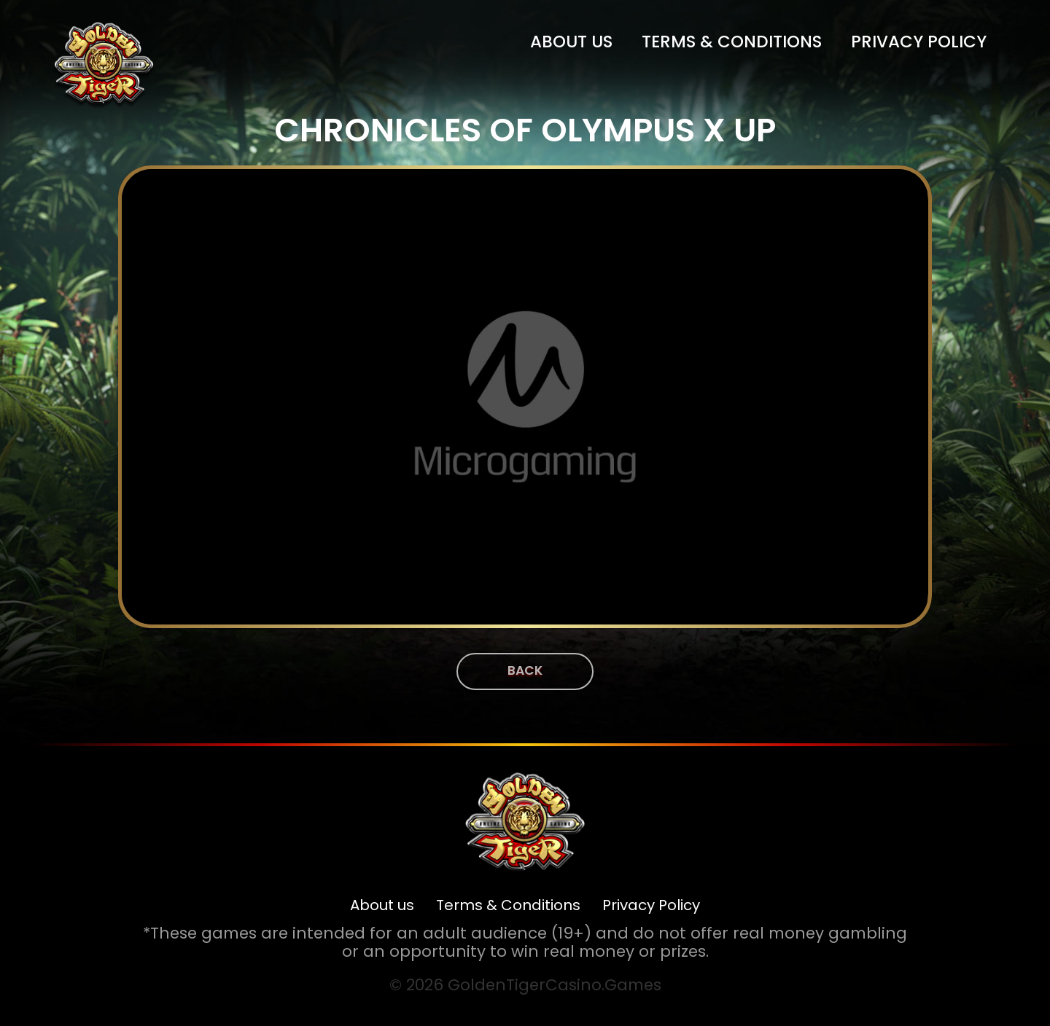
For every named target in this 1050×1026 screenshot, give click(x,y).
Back (525, 670)
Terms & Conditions (732, 41)
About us (571, 41)
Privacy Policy (919, 41)
